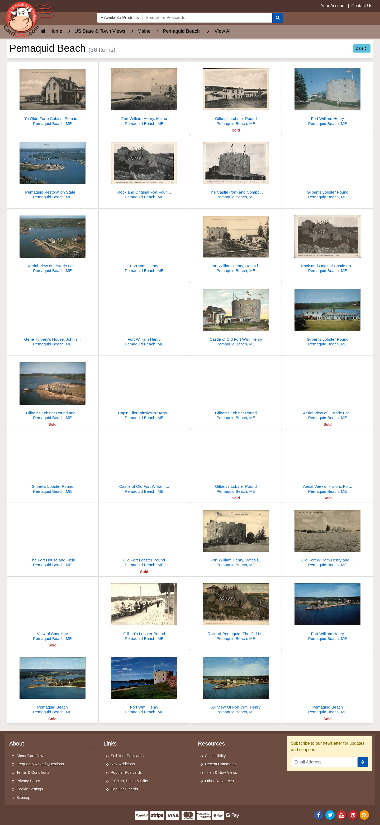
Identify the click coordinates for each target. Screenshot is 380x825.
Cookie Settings (29, 789)
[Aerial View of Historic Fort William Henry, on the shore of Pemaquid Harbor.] (327, 463)
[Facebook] (318, 815)
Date (361, 48)
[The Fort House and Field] (52, 536)
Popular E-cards (124, 789)
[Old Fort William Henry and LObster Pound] (327, 536)
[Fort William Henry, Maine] (144, 95)
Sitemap (23, 797)
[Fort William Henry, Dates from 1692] (236, 242)
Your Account (333, 5)
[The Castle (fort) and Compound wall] (236, 169)
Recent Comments (220, 764)
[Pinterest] (353, 815)
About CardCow (29, 756)
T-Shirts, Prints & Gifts (129, 781)
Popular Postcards (126, 772)
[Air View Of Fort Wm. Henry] (236, 683)
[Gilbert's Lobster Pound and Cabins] (52, 389)
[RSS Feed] (364, 815)
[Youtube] (341, 815)
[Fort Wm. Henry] (144, 242)
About (16, 743)
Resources (211, 743)
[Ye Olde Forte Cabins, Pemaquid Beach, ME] (52, 95)
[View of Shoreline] (52, 610)
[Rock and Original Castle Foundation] (327, 242)
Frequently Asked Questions (40, 764)
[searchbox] (207, 18)
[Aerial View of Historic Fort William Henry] (327, 389)
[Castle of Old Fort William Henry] (144, 463)
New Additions (123, 764)
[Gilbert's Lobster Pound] (236, 95)
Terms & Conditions (32, 772)
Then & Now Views (221, 772)
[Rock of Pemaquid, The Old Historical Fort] (236, 610)
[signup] (363, 762)
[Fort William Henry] (327, 95)
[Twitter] (330, 815)
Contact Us (361, 5)
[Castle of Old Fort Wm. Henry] (236, 316)
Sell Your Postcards (127, 756)
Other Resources (219, 781)
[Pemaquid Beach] (52, 683)
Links (110, 743)
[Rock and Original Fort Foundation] (144, 169)
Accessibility (215, 756)
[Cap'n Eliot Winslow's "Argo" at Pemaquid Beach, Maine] (144, 389)
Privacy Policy (28, 781)
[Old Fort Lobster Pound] (144, 536)
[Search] (277, 18)
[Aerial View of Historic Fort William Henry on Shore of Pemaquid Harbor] (52, 242)
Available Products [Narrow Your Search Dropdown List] (120, 17)
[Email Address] (324, 762)
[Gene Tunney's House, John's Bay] (52, 316)
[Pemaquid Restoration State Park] (52, 169)
